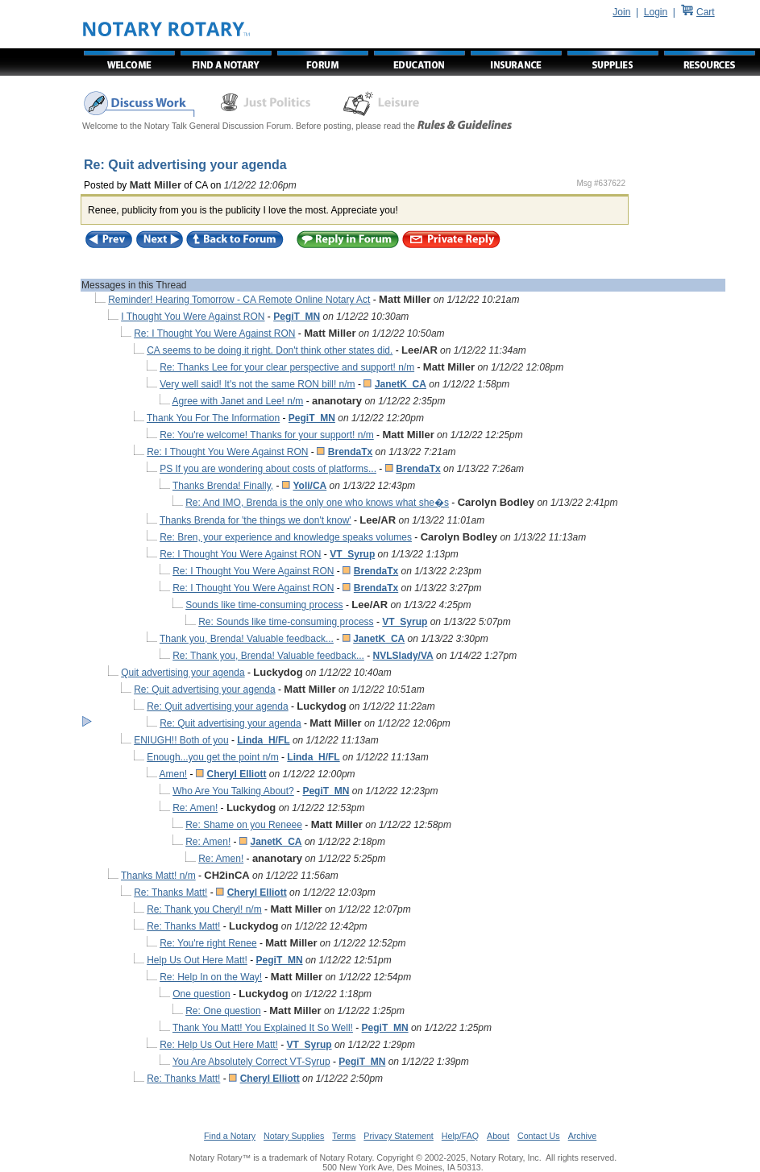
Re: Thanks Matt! (170, 892)
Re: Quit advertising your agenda (204, 689)
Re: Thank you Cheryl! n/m (204, 909)
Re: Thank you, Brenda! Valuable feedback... (268, 655)
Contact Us (538, 1136)
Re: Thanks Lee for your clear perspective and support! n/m (287, 367)
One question (201, 994)
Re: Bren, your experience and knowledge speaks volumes (286, 537)
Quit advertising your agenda (182, 672)
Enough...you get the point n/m (212, 757)
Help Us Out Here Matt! (197, 960)
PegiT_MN (296, 316)
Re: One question (222, 1011)
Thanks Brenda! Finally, (222, 485)
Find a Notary (229, 1136)
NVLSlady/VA (403, 655)
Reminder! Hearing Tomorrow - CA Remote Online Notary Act (239, 299)
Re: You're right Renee (208, 943)
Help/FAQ (460, 1136)
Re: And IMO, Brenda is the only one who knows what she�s (317, 502)
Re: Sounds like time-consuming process (285, 621)
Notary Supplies (294, 1136)
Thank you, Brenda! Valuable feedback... (247, 638)
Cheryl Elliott (237, 774)
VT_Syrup (352, 554)
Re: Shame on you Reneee (243, 824)
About (498, 1136)
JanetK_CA (400, 384)
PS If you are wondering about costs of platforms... (268, 468)
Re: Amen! (195, 808)
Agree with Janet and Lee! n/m (238, 401)
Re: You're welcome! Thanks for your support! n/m (267, 435)
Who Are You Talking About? (233, 791)
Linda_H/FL (263, 740)
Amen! (174, 774)
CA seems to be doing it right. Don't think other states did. (269, 350)
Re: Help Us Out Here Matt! (219, 1044)
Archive (582, 1136)
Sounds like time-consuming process (264, 605)
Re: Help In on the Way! (211, 977)
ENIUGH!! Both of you (181, 740)
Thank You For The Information (213, 418)
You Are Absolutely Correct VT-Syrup (251, 1061)
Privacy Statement (398, 1136)
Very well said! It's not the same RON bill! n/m (257, 384)
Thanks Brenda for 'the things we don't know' (255, 520)
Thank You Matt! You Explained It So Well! (262, 1027)
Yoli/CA (309, 485)
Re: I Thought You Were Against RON (214, 333)
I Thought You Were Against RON (192, 316)
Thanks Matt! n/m (158, 875)
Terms (343, 1136)
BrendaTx (350, 452)
